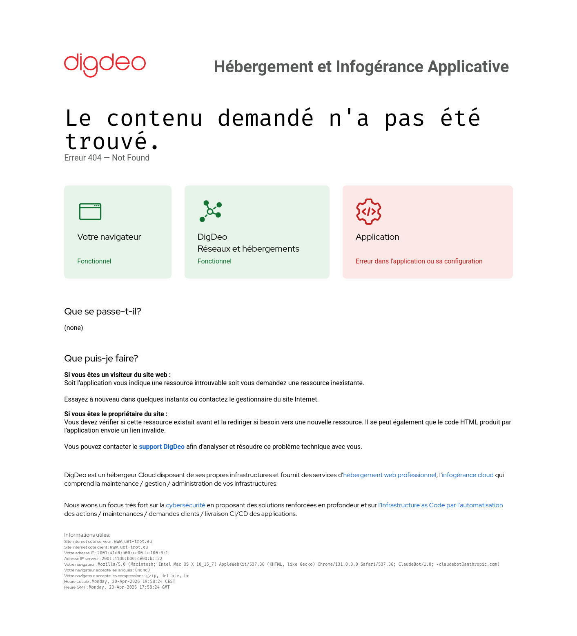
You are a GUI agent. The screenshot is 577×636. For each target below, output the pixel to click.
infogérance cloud (468, 475)
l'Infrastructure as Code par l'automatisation (440, 505)
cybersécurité (185, 505)
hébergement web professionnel (389, 475)
